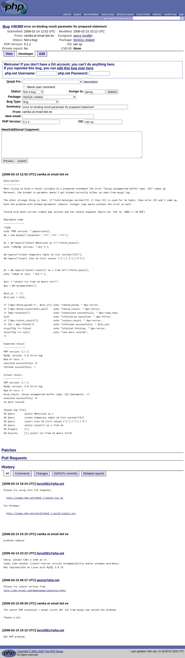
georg (77, 35)
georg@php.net (48, 580)
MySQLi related (84, 40)
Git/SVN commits (65, 473)
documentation (91, 14)
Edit (42, 53)
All (7, 473)
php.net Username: (20, 73)
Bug (6, 26)
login (181, 14)
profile (87, 35)
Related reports (93, 473)
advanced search (125, 14)
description (90, 81)
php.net (67, 14)
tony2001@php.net (50, 483)
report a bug (108, 14)
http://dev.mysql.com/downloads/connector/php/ (35, 590)
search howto (143, 14)
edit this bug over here (75, 68)
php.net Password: (73, 73)
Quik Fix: (14, 81)
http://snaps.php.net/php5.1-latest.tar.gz (34, 497)
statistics (157, 14)
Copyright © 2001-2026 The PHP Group (40, 651)
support (77, 14)
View (9, 53)
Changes (42, 473)
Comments (22, 473)
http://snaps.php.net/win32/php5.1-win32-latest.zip (41, 513)
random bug (170, 14)
